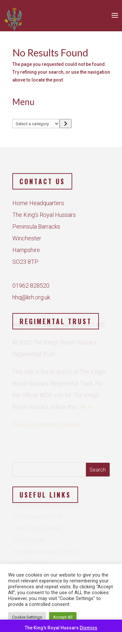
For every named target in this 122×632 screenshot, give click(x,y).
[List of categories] (36, 123)
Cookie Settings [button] (27, 617)
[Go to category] (66, 123)
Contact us (42, 181)
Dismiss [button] (88, 627)
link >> (85, 405)
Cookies (71, 422)
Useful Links (45, 495)
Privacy (22, 422)
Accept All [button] (63, 617)
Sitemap (46, 422)
